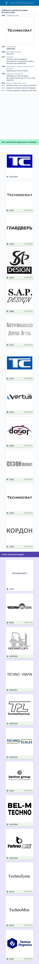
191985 (10, 244)
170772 (10, 345)
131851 (10, 210)
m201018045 (12, 177)
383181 (10, 623)
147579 (10, 378)
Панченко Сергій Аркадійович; (17, 59)
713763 (10, 589)
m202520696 (12, 824)
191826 (10, 513)
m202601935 (12, 723)
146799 (10, 277)
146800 (10, 311)
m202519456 (12, 858)
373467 (10, 791)
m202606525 (12, 656)
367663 (10, 959)
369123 (10, 892)
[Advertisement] (19, 116)
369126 (10, 925)
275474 (10, 412)
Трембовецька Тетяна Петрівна (17, 71)
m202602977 (12, 690)
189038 (10, 446)
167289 (10, 479)
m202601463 (12, 757)
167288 (10, 547)
